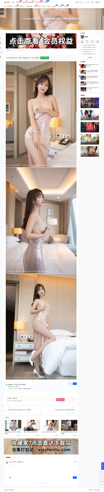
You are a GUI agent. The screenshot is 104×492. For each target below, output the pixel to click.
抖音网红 (22, 6)
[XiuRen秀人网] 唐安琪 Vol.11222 (88, 45)
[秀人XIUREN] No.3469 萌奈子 (31, 432)
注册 (75, 383)
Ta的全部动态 (89, 57)
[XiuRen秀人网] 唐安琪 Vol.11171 (88, 49)
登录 (92, 2)
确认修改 (75, 461)
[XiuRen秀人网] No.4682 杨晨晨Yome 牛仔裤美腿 (19, 409)
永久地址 (45, 1)
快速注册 (97, 2)
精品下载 (31, 1)
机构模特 (55, 6)
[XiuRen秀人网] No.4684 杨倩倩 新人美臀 (64, 409)
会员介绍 (18, 1)
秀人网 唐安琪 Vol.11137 (86, 51)
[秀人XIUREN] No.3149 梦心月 (49, 432)
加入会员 (24, 1)
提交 (75, 477)
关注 (97, 33)
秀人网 (8, 50)
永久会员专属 (38, 1)
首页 (13, 2)
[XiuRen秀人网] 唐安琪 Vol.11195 (88, 47)
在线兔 (12, 489)
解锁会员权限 (44, 57)
